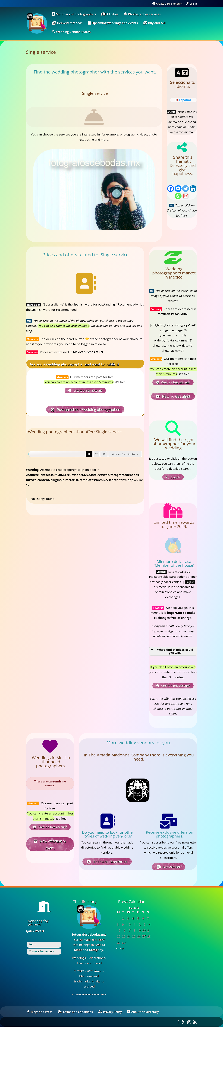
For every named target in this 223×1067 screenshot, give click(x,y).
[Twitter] (185, 188)
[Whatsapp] (178, 196)
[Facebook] (170, 188)
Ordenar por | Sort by (123, 454)
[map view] (104, 454)
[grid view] (89, 454)
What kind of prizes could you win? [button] (171, 651)
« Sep (120, 948)
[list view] (96, 454)
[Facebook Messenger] (178, 188)
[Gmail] (185, 196)
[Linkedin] (193, 188)
